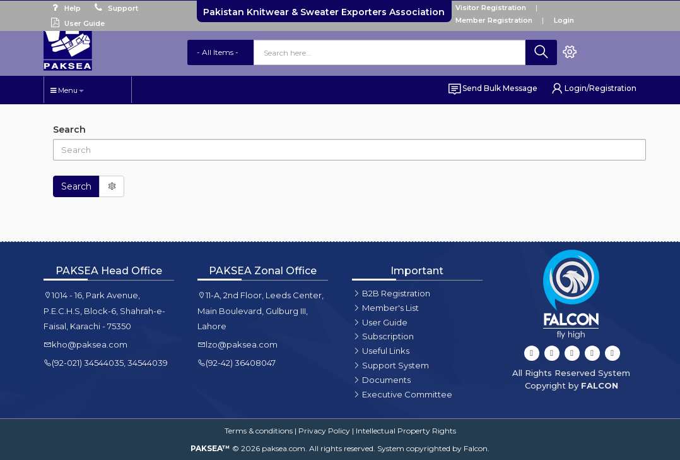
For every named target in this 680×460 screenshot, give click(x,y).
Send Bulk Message (492, 88)
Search (69, 129)
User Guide (76, 23)
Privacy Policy (324, 430)
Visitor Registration (490, 7)
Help (64, 8)
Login (564, 20)
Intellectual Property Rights (406, 430)
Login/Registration (592, 88)
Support (114, 8)
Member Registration (493, 20)
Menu (67, 90)
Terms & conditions (259, 430)
